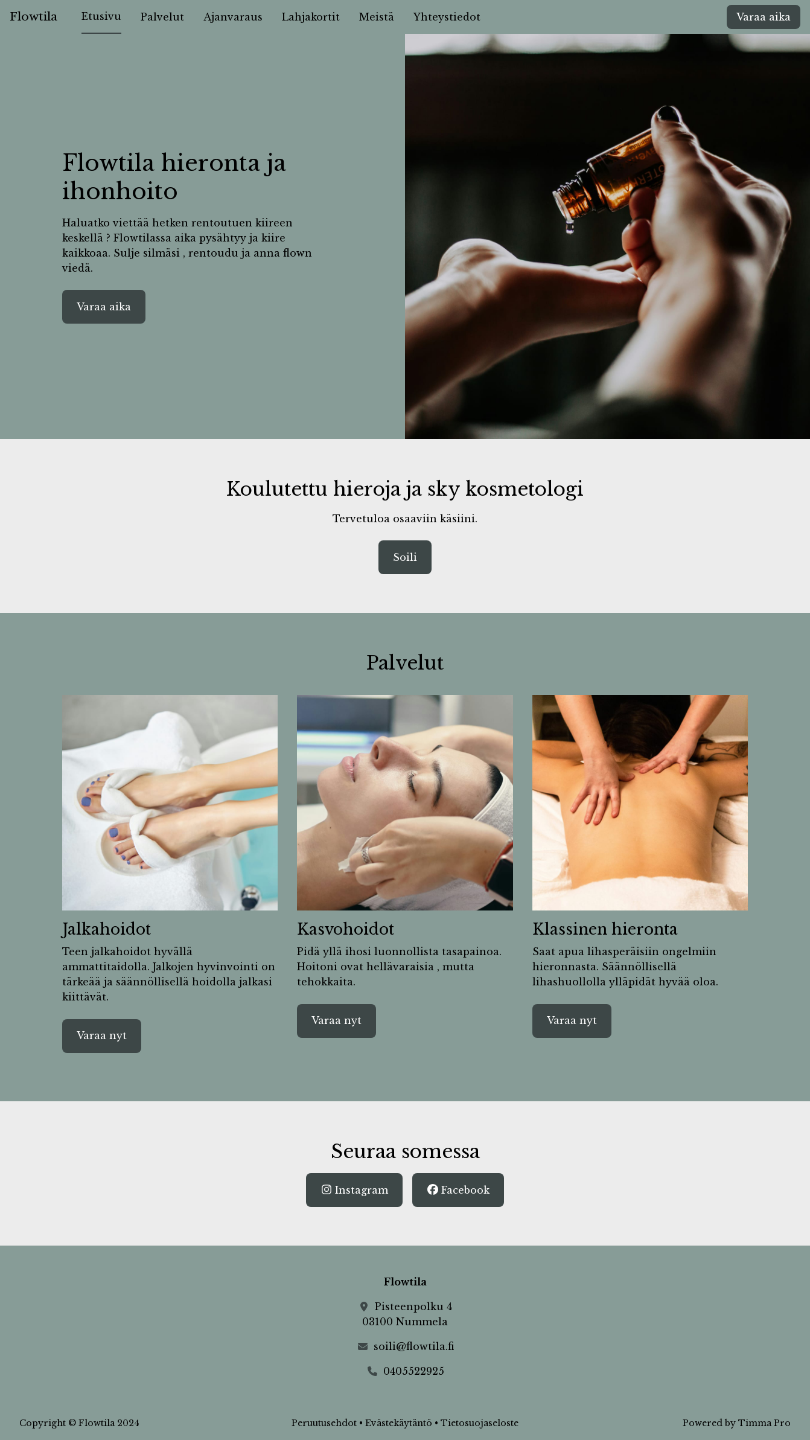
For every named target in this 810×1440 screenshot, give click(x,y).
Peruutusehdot (324, 1423)
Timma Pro (764, 1423)
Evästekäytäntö (398, 1423)
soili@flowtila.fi (414, 1346)
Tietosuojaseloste (479, 1423)
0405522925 (413, 1371)
